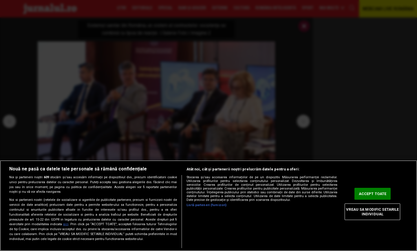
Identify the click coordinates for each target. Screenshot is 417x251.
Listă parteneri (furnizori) (206, 205)
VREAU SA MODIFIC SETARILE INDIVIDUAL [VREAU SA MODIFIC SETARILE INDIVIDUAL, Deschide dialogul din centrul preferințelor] (372, 211)
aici (65, 224)
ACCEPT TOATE (373, 194)
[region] (208, 205)
